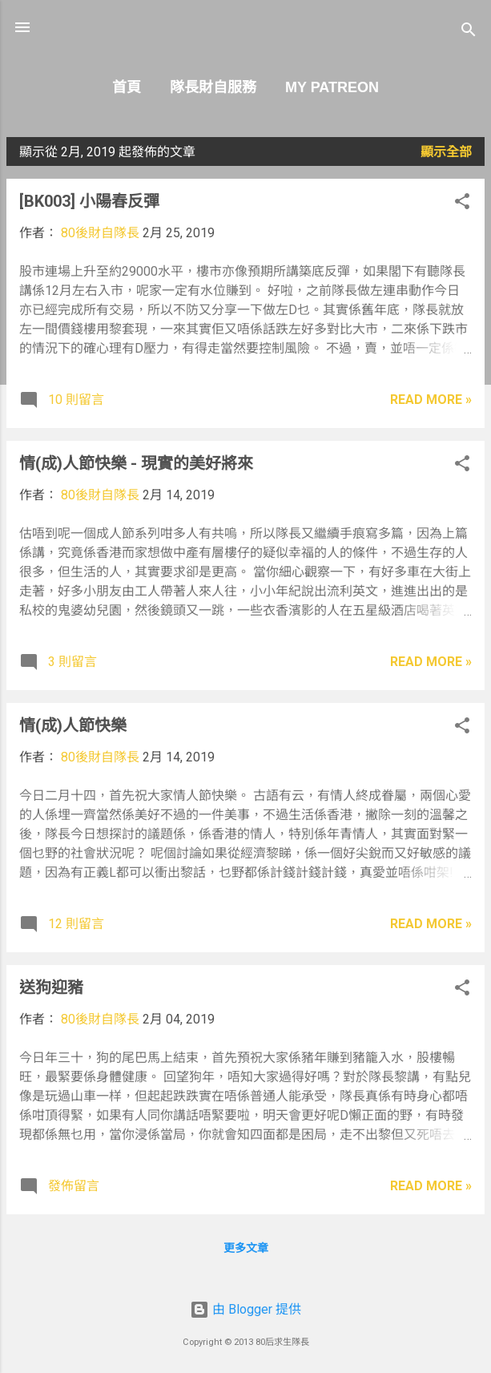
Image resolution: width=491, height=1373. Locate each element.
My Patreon (332, 87)
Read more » (431, 399)
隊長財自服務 (213, 87)
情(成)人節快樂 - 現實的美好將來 (136, 463)
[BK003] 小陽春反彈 (89, 201)
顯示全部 (446, 152)
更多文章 (245, 1248)
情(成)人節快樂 (73, 725)
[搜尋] (468, 32)
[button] (462, 204)
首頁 (126, 87)
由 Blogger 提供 (245, 1309)
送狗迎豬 (51, 987)
